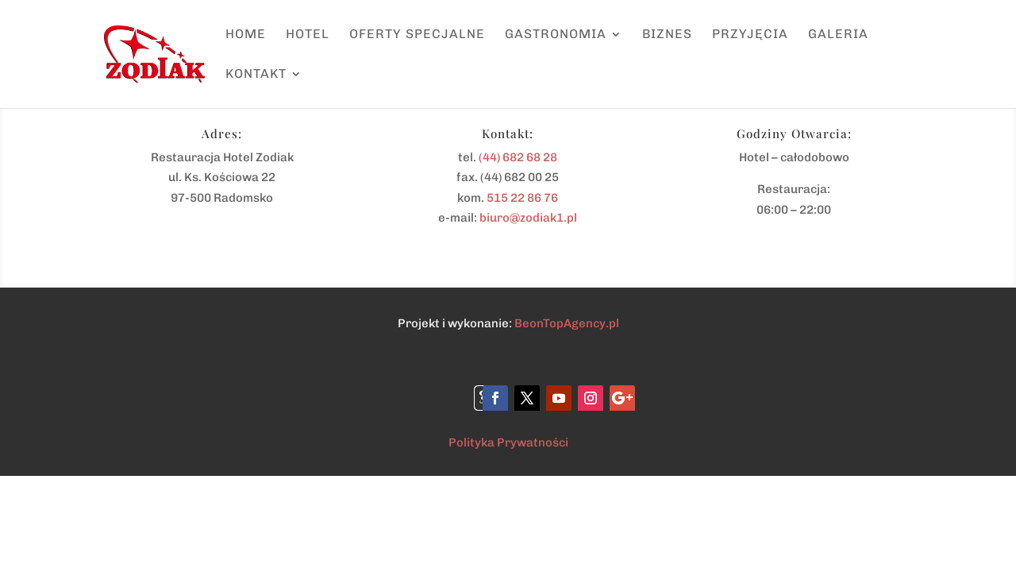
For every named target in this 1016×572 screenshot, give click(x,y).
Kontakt (256, 74)
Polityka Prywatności (508, 442)
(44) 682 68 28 (518, 157)
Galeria (838, 35)
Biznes (667, 35)
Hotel (307, 35)
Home (245, 35)
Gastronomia (555, 35)
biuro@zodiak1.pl (528, 218)
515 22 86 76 (522, 198)
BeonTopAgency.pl (566, 323)
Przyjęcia (750, 35)
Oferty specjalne (417, 35)
